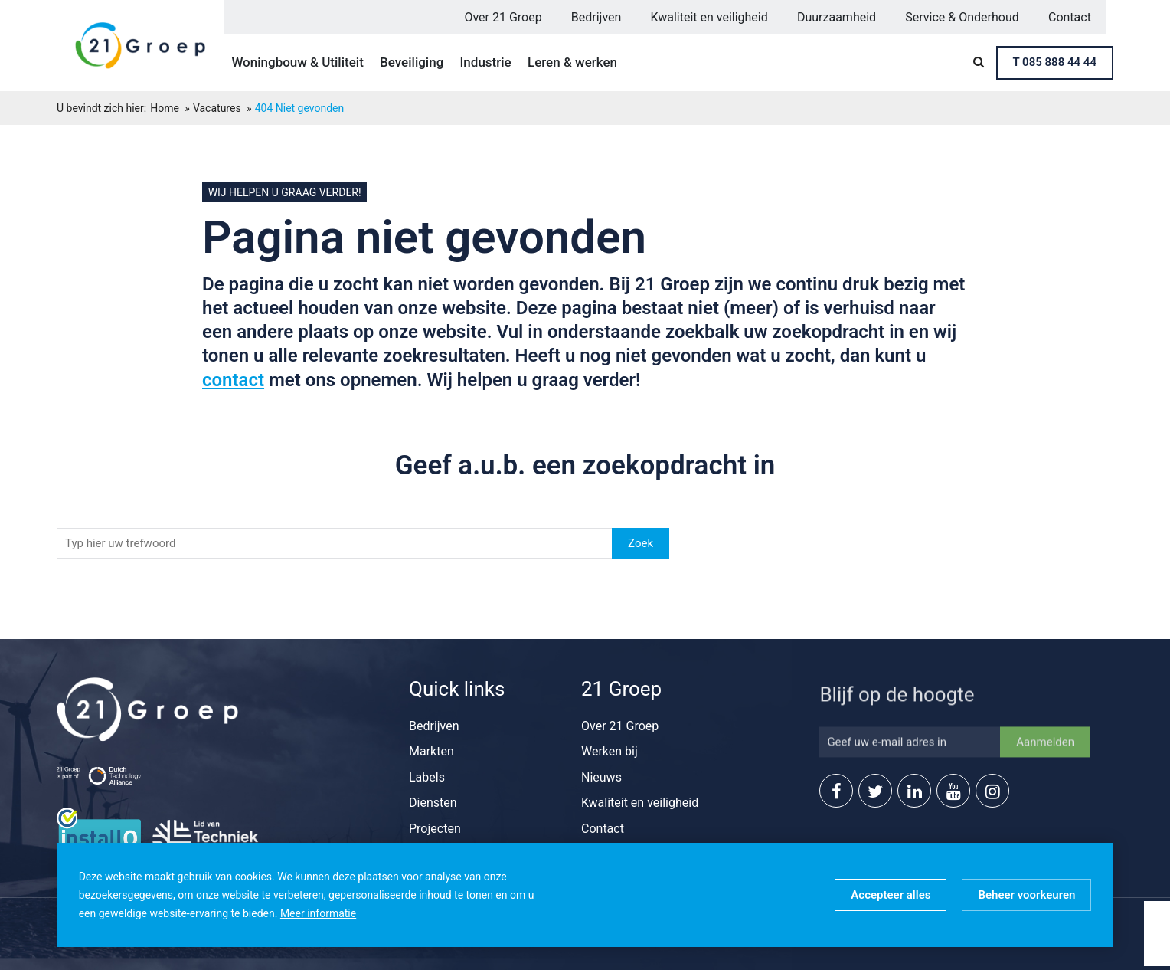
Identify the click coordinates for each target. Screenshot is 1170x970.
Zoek (640, 545)
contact (233, 380)
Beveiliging (411, 62)
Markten (431, 751)
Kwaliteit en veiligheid (709, 17)
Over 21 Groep (502, 17)
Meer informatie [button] (318, 913)
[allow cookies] (890, 895)
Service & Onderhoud (962, 17)
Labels (427, 777)
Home (164, 108)
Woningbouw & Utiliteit (297, 62)
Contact (1069, 17)
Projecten (435, 828)
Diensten (433, 802)
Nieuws (601, 777)
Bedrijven (596, 17)
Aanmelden (1045, 758)
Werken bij (609, 751)
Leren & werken (572, 62)
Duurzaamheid (836, 17)
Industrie (485, 62)
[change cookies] (1026, 895)
